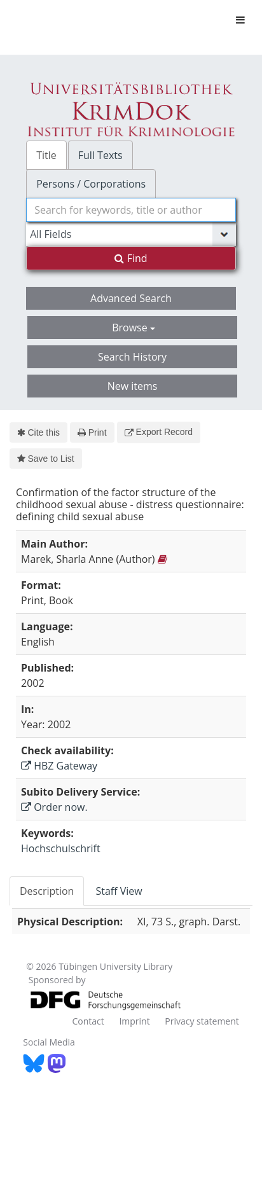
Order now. (54, 807)
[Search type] (131, 234)
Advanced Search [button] (131, 298)
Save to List (45, 458)
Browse (133, 328)
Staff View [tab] (118, 891)
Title (46, 155)
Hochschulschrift (60, 848)
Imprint (134, 1021)
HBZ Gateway (59, 766)
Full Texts (100, 155)
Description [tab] (47, 891)
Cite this (38, 432)
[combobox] (131, 210)
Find (130, 258)
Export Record (159, 432)
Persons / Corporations (91, 184)
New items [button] (132, 386)
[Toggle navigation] (240, 20)
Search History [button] (132, 357)
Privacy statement (202, 1021)
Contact (88, 1021)
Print (92, 432)
